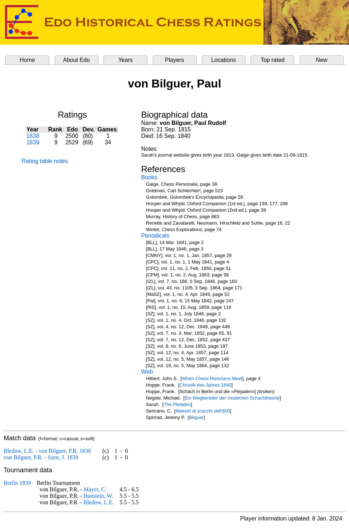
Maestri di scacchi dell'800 (202, 411)
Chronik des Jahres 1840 (205, 385)
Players (174, 60)
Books (149, 177)
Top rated (273, 60)
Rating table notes (45, 161)
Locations (223, 60)
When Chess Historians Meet (212, 378)
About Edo (76, 60)
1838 (32, 136)
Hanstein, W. (98, 496)
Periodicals (155, 236)
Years (125, 60)
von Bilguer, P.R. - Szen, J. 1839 (41, 457)
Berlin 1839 (17, 483)
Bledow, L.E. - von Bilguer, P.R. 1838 (47, 451)
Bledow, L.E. (98, 502)
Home (27, 60)
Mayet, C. (94, 489)
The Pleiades (177, 404)
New (321, 60)
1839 (32, 142)
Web (147, 372)
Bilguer (196, 417)
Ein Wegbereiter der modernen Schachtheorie (232, 398)
